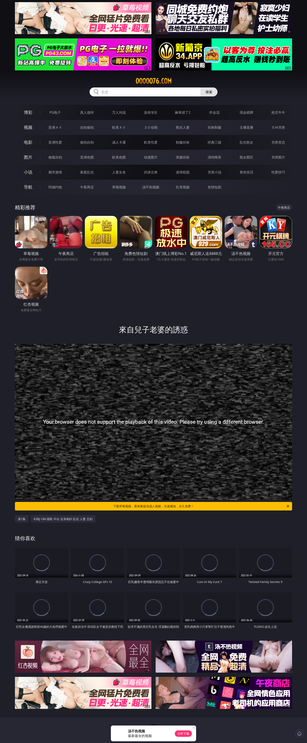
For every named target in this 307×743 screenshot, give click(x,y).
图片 (28, 157)
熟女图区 (246, 157)
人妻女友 (119, 172)
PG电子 (55, 112)
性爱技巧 (278, 172)
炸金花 (214, 112)
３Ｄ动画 (151, 127)
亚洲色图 (87, 157)
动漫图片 (151, 157)
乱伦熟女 (246, 142)
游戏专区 (151, 112)
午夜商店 (87, 187)
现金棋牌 (246, 112)
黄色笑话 (246, 172)
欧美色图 (119, 157)
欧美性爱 (151, 142)
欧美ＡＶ (119, 127)
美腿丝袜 (183, 157)
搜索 (209, 92)
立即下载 (183, 733)
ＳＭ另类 (278, 127)
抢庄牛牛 (278, 112)
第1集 (22, 519)
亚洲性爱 (55, 142)
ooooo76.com (154, 81)
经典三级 (214, 142)
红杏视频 (183, 187)
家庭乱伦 (87, 172)
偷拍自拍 (87, 142)
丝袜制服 (214, 127)
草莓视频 (119, 187)
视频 (28, 127)
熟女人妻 (183, 127)
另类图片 (278, 157)
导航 (28, 187)
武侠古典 (151, 172)
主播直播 (246, 127)
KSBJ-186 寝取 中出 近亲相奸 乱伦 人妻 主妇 (63, 519)
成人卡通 (119, 142)
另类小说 (214, 172)
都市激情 (55, 172)
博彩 (28, 112)
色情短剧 (214, 187)
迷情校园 (183, 172)
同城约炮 (55, 187)
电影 (28, 142)
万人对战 (119, 112)
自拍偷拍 (87, 127)
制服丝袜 (183, 142)
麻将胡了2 (182, 112)
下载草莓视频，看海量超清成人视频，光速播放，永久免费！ (201, 506)
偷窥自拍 (55, 157)
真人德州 (87, 112)
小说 (28, 172)
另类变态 (278, 142)
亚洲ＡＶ (55, 127)
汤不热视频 (150, 187)
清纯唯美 (214, 157)
